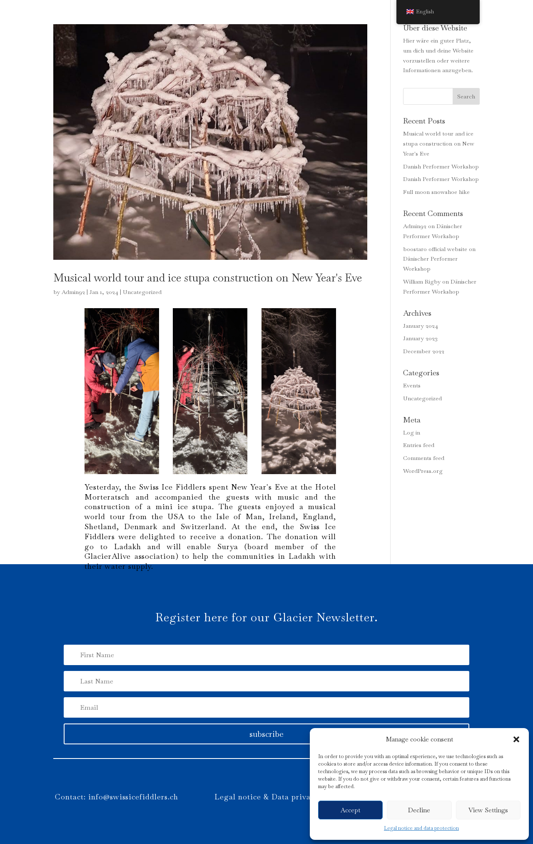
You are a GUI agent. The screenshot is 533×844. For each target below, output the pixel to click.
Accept (350, 810)
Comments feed (423, 458)
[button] (516, 739)
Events (412, 385)
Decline (419, 810)
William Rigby (422, 281)
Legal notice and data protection (421, 828)
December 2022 (423, 351)
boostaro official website (435, 249)
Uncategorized (142, 292)
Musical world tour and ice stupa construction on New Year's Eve (207, 278)
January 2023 (420, 338)
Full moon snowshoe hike (436, 192)
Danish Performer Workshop (441, 166)
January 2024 (420, 325)
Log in (411, 432)
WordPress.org (423, 471)
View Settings (488, 810)
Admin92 (73, 292)
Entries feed (418, 445)
